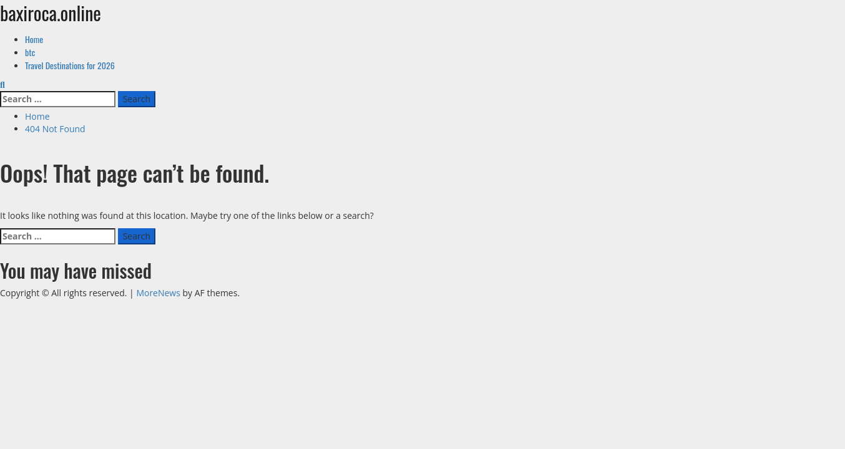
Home (34, 39)
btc (30, 52)
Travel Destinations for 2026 (70, 65)
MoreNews (158, 293)
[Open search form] (2, 84)
